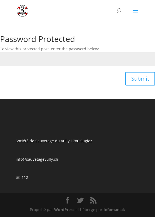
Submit (140, 78)
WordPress (64, 209)
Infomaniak (114, 209)
